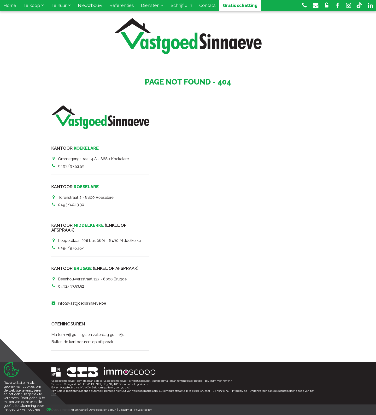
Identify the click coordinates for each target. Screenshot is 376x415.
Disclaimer (125, 409)
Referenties (122, 5)
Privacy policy (143, 409)
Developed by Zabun (102, 409)
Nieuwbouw (90, 5)
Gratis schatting (240, 5)
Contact (207, 5)
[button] (337, 5)
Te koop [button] (33, 5)
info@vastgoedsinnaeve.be (82, 303)
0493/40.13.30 (71, 204)
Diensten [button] (152, 5)
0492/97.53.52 (71, 166)
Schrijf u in (181, 5)
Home (10, 5)
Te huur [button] (61, 5)
